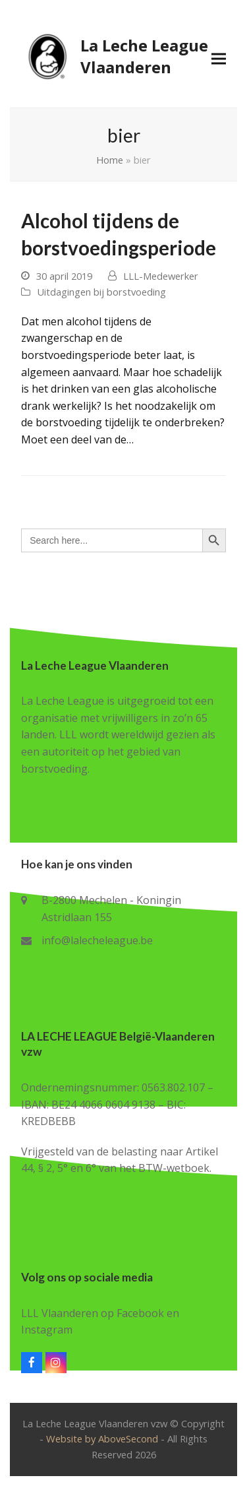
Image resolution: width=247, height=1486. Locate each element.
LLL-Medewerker (160, 275)
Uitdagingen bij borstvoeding (101, 291)
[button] (218, 58)
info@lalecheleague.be (97, 940)
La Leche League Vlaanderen (114, 56)
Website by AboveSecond (102, 1438)
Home (109, 159)
